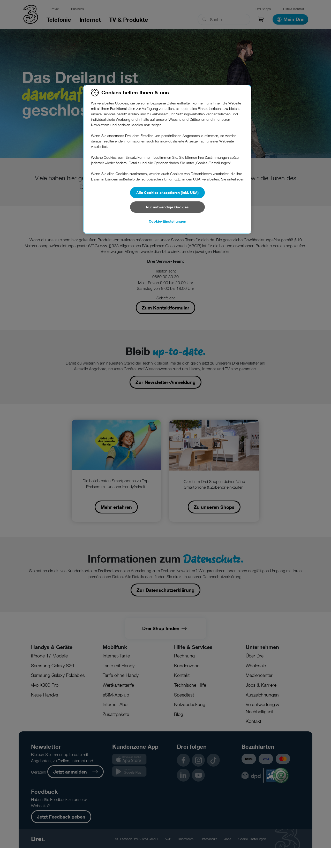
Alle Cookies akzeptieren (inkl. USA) (167, 192)
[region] (167, 159)
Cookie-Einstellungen (167, 221)
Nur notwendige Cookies (167, 207)
